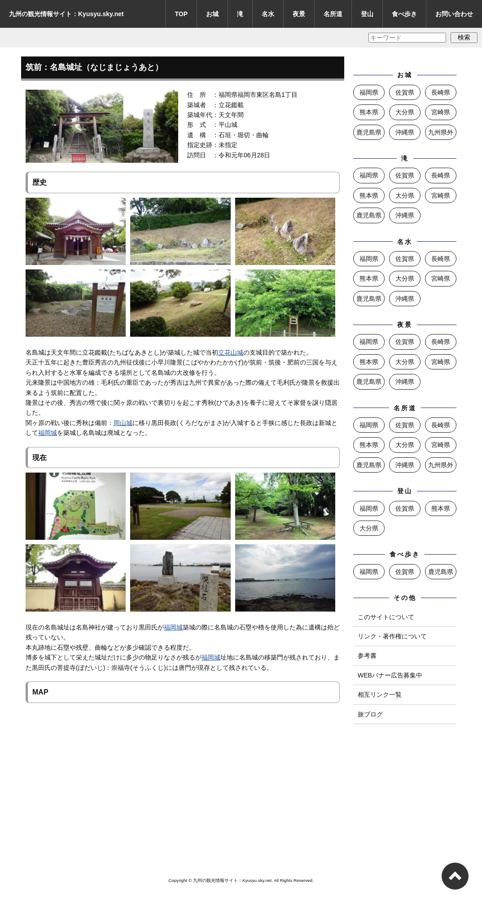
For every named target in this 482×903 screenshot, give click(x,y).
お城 (212, 13)
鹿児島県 (368, 132)
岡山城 (123, 422)
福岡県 (368, 92)
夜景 (299, 13)
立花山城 (230, 352)
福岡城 (47, 432)
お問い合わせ (454, 13)
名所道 (333, 13)
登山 (367, 13)
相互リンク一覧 (380, 694)
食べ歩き (404, 13)
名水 (268, 13)
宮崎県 (440, 112)
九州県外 (440, 132)
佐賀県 (404, 92)
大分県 (404, 112)
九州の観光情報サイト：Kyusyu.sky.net (66, 13)
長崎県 (440, 92)
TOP (181, 13)
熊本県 (368, 112)
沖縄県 (404, 132)
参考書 (367, 655)
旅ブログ (370, 714)
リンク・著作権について (392, 636)
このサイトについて (386, 617)
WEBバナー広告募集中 (390, 675)
